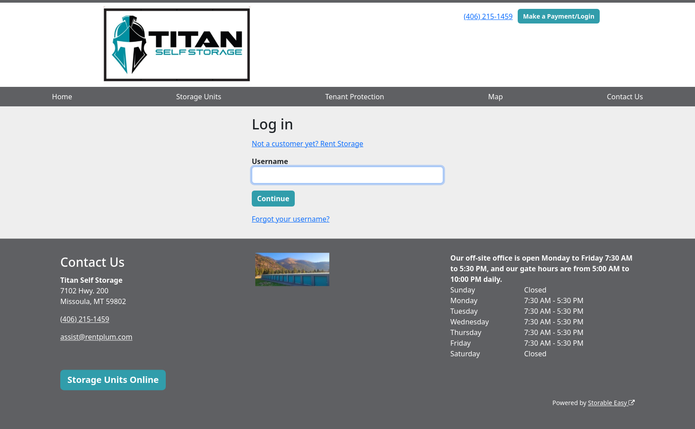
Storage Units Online (113, 380)
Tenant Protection (354, 96)
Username (270, 161)
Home (62, 96)
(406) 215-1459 (488, 16)
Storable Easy (611, 402)
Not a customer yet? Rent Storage (307, 143)
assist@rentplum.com (96, 337)
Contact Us (625, 96)
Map (495, 96)
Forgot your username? (290, 219)
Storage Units (198, 96)
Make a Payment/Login (558, 16)
